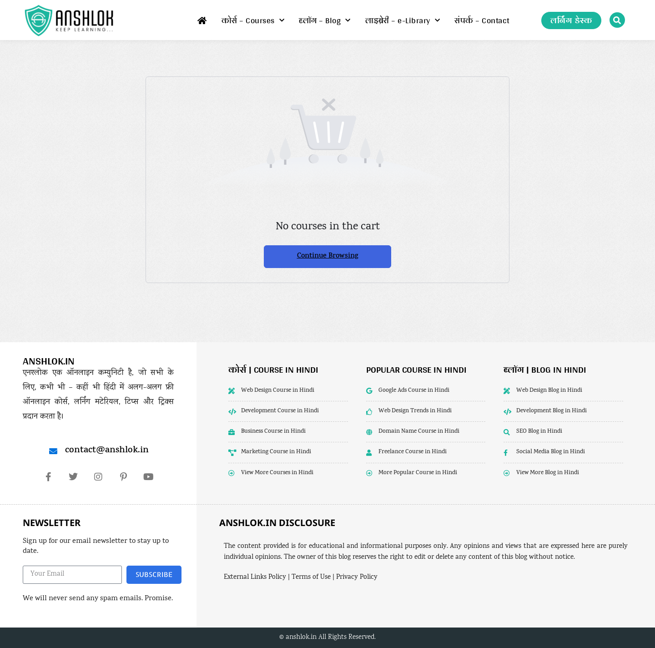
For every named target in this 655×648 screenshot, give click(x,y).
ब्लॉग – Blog (325, 20)
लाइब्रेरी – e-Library (402, 20)
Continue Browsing (327, 256)
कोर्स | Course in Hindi (273, 369)
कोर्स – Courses (253, 20)
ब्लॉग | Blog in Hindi (545, 369)
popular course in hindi (416, 369)
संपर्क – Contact (481, 20)
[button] (617, 20)
